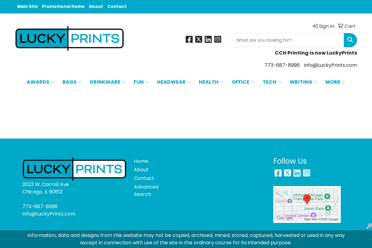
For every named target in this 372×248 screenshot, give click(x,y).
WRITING (303, 82)
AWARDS (41, 82)
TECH (272, 82)
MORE (335, 82)
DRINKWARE (108, 82)
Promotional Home (63, 7)
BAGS (72, 82)
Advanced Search (146, 190)
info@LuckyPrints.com (330, 65)
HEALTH (211, 82)
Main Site (27, 7)
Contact (117, 7)
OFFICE (243, 82)
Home (141, 161)
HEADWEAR (174, 82)
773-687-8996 (282, 65)
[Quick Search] (286, 40)
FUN (141, 82)
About (96, 7)
